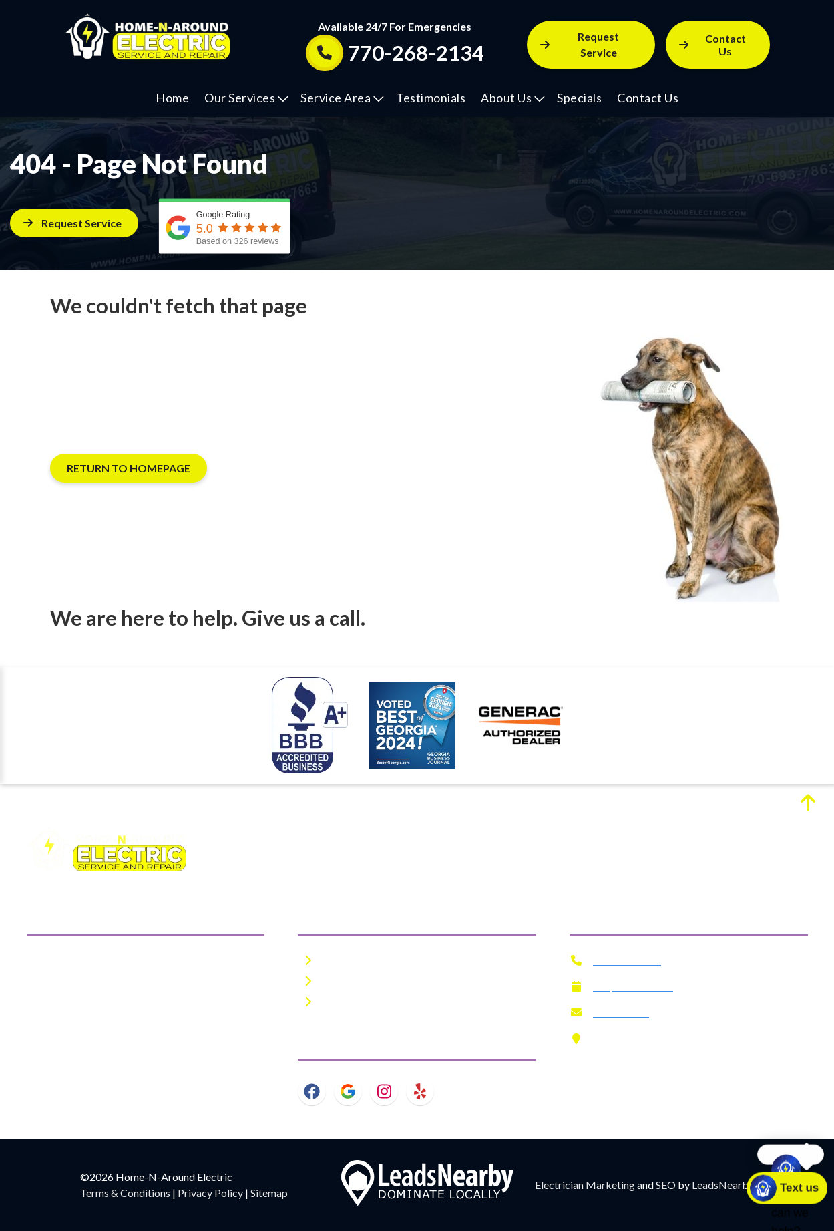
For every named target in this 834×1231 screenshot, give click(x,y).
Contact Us (647, 97)
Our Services (246, 97)
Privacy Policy (210, 1192)
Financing (349, 1001)
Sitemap (269, 1192)
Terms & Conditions (125, 1192)
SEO (666, 1184)
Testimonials (430, 97)
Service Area (342, 97)
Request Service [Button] (579, 44)
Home (172, 97)
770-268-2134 (627, 960)
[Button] (718, 45)
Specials (579, 97)
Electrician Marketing (585, 1184)
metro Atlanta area (160, 1010)
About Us (513, 97)
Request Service (633, 986)
